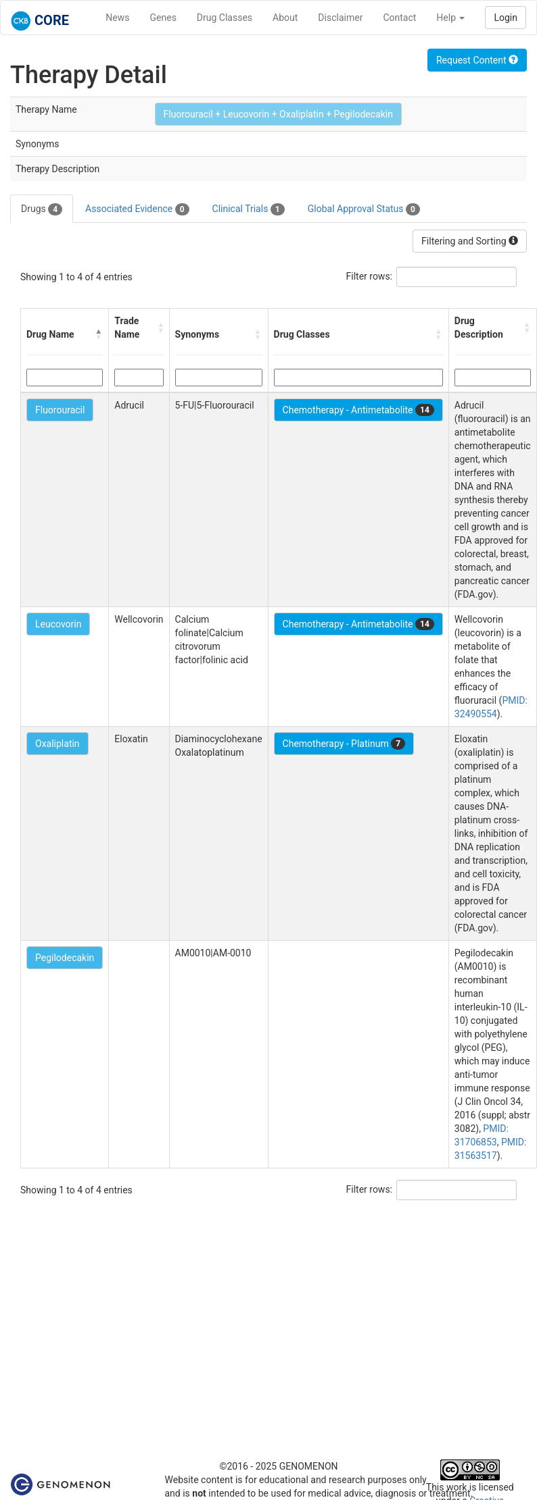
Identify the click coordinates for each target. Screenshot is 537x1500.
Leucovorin (58, 624)
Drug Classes (224, 17)
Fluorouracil (60, 410)
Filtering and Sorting (469, 241)
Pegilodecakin (64, 957)
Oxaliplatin (57, 743)
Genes (163, 17)
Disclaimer (340, 17)
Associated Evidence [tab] (137, 209)
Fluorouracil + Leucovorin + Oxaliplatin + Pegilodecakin (278, 114)
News (117, 17)
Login (505, 17)
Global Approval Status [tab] (364, 209)
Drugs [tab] (41, 209)
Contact (399, 17)
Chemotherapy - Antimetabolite (358, 410)
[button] (99, 334)
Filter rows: (369, 276)
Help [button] (450, 17)
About (285, 17)
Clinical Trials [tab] (248, 209)
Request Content (477, 60)
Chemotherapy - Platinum (344, 744)
